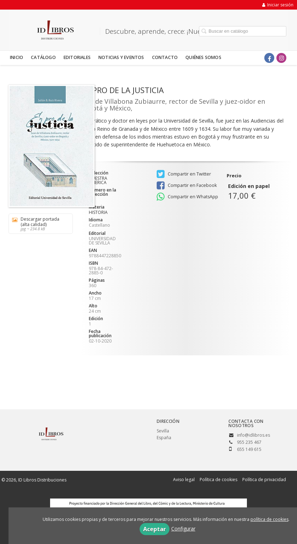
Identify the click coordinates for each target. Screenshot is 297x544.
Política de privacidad (264, 479)
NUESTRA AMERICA (98, 180)
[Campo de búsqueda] (242, 31)
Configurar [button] (183, 528)
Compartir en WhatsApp (187, 196)
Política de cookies (218, 479)
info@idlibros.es (253, 435)
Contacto (165, 57)
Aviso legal (184, 479)
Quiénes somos (203, 57)
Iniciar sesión (277, 5)
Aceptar (154, 529)
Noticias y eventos (121, 57)
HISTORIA (98, 212)
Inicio (16, 57)
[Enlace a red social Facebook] (269, 58)
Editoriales (77, 57)
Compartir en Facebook (187, 185)
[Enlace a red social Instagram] (281, 58)
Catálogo (43, 57)
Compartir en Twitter (184, 174)
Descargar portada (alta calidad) (38, 223)
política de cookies (269, 519)
